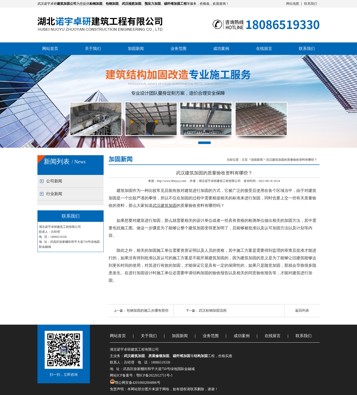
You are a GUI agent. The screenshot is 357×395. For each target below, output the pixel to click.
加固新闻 (136, 48)
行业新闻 (54, 194)
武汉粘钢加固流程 (213, 310)
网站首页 (50, 48)
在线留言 (264, 48)
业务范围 (178, 48)
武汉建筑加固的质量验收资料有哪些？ (291, 159)
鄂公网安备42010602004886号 (137, 383)
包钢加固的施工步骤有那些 (148, 310)
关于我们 (93, 48)
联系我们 (310, 3)
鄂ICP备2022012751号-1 (154, 375)
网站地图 (292, 3)
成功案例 (221, 48)
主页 (245, 159)
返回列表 (302, 310)
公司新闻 (54, 181)
